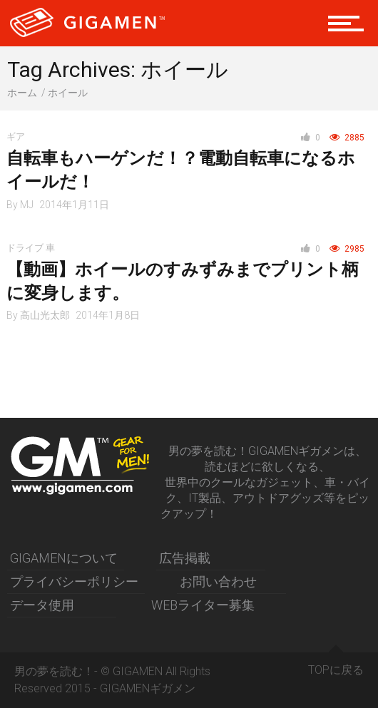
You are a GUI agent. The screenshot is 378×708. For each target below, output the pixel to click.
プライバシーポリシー (74, 581)
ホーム (22, 92)
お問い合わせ (218, 581)
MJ (27, 204)
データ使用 (42, 604)
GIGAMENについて (64, 557)
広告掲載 (184, 557)
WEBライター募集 (203, 604)
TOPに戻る (336, 664)
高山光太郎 (45, 315)
